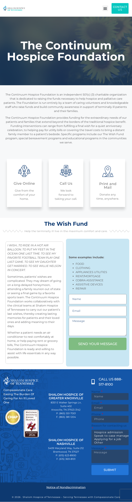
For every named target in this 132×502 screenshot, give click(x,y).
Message (97, 448)
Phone (96, 414)
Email (95, 403)
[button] (105, 8)
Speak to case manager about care (109, 436)
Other (109, 442)
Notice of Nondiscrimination (66, 487)
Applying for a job (109, 439)
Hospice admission (109, 432)
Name (96, 391)
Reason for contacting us (108, 425)
